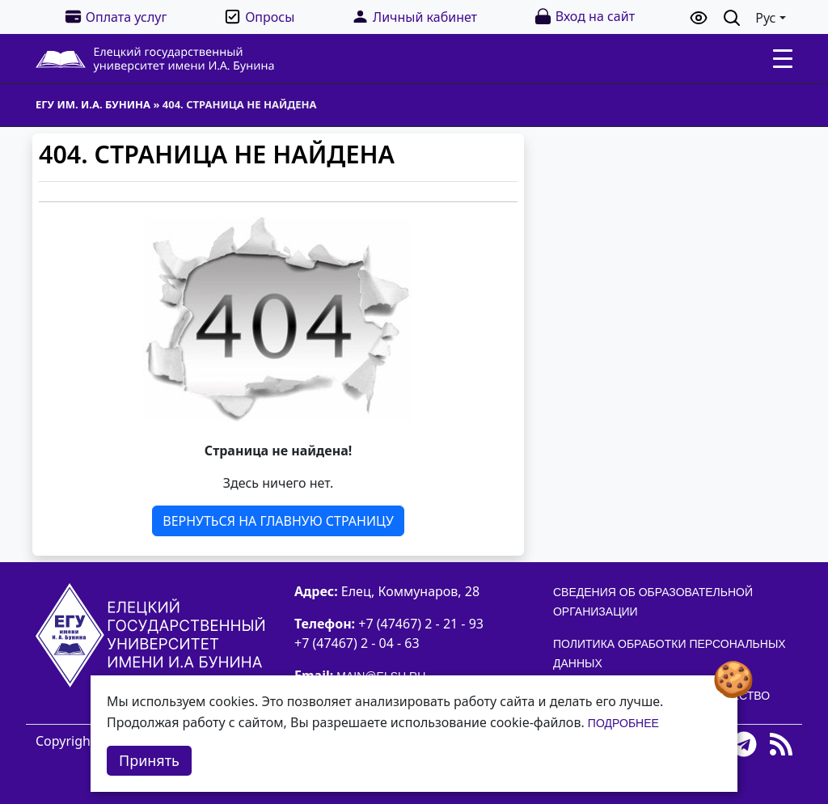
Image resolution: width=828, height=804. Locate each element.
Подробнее (623, 723)
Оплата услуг (115, 16)
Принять (149, 760)
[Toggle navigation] (782, 59)
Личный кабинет (414, 16)
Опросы (258, 16)
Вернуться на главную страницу (278, 521)
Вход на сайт (584, 16)
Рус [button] (765, 18)
